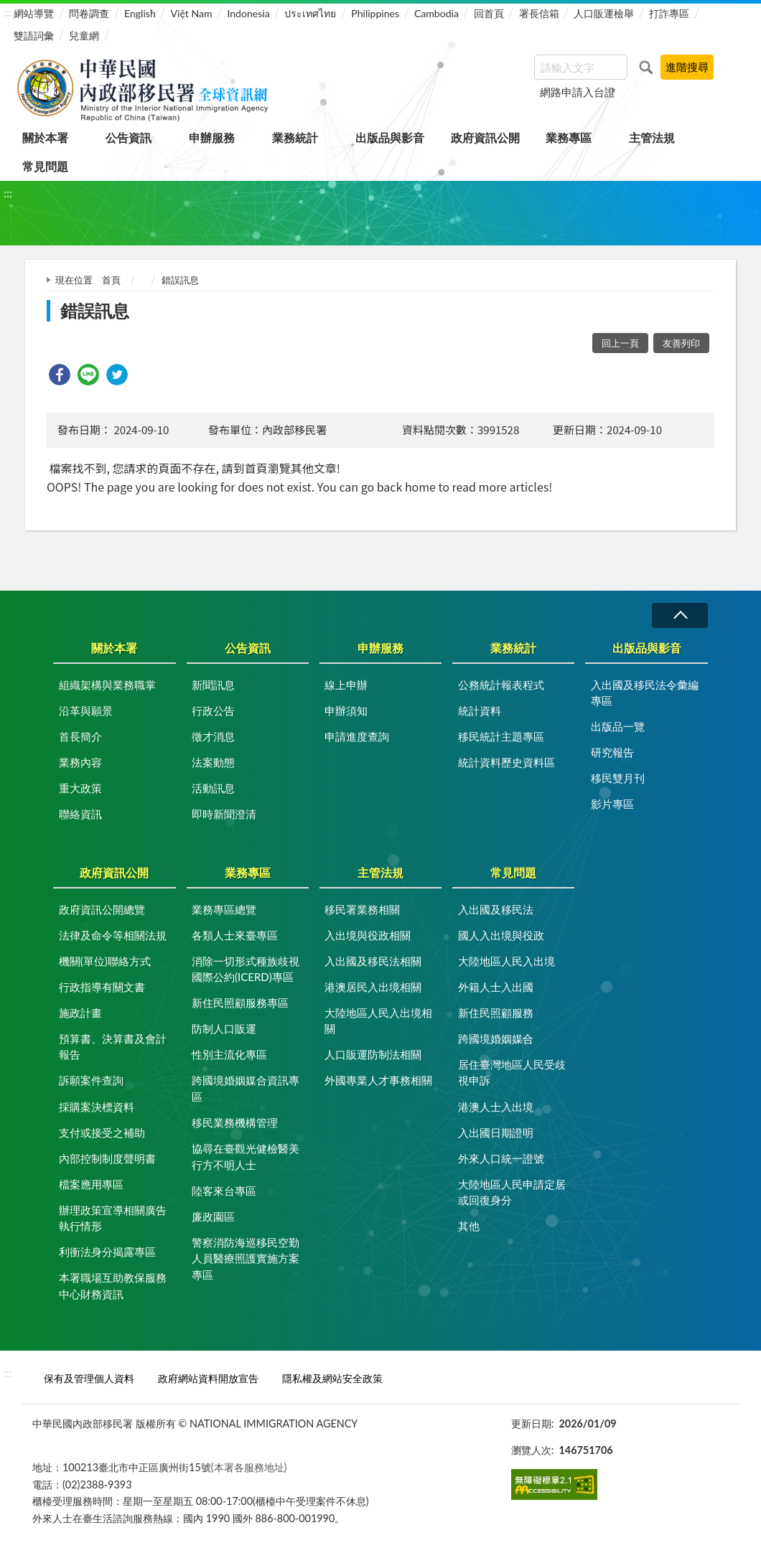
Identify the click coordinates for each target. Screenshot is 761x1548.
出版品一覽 (618, 726)
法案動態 (213, 762)
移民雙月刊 (618, 777)
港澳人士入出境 (495, 1106)
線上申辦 (346, 684)
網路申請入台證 (577, 91)
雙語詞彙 (34, 35)
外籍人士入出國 (495, 986)
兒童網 (84, 35)
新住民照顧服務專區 (240, 1002)
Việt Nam (192, 13)
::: (8, 12)
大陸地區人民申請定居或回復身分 (512, 1192)
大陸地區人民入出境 (506, 960)
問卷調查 (89, 13)
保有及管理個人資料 (89, 1378)
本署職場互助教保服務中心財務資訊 (113, 1285)
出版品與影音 (389, 137)
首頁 (111, 280)
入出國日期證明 (495, 1132)
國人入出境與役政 (501, 935)
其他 (469, 1225)
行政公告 (213, 710)
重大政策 (80, 788)
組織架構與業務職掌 (107, 684)
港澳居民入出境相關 (373, 986)
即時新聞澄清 (224, 813)
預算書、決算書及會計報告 (113, 1046)
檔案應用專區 (91, 1184)
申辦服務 (212, 137)
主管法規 (652, 137)
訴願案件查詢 (91, 1080)
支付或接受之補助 (102, 1132)
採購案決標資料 (96, 1106)
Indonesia (248, 13)
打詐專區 (669, 13)
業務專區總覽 (224, 909)
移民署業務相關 (362, 909)
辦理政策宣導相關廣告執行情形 (113, 1218)
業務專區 (569, 137)
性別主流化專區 (229, 1054)
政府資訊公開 (485, 137)
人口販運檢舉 (604, 13)
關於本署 (45, 137)
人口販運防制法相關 (373, 1054)
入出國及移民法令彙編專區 (645, 693)
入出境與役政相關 (368, 935)
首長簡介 (80, 736)
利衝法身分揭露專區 (107, 1251)
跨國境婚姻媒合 (495, 1038)
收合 (680, 615)
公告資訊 (128, 137)
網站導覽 (34, 13)
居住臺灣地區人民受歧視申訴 (512, 1072)
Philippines (375, 13)
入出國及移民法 (495, 909)
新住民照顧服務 (495, 1012)
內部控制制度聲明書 (107, 1158)
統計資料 (479, 710)
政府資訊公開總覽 (102, 909)
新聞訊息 (213, 684)
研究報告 (612, 752)
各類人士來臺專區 (235, 935)
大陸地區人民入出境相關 (378, 1021)
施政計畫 (80, 1012)
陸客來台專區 (224, 1190)
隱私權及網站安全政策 (332, 1378)
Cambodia (436, 13)
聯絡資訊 (80, 813)
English (140, 13)
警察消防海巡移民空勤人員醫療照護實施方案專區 (245, 1258)
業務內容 (80, 762)
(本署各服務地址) (249, 1467)
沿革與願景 (86, 710)
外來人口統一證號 (501, 1158)
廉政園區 (213, 1216)
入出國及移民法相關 (373, 960)
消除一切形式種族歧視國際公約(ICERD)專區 (245, 969)
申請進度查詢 (357, 736)
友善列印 (681, 343)
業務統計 (295, 137)
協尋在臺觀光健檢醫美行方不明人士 (245, 1156)
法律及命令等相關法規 (113, 935)
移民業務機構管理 (235, 1122)
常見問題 (45, 166)
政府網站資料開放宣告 (208, 1378)
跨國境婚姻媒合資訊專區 (245, 1088)
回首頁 (489, 13)
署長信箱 (539, 13)
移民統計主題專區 (501, 736)
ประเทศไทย (310, 13)
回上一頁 (620, 343)
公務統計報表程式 (501, 684)
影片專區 (612, 803)
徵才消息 (213, 736)
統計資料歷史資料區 (506, 762)
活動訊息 (213, 788)
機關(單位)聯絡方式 (105, 960)
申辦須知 (346, 710)
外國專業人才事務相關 (378, 1080)
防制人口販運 (224, 1028)
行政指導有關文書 (102, 986)
